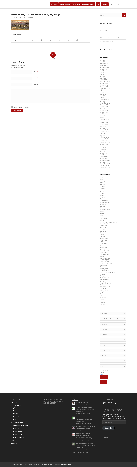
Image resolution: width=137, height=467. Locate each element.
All (102, 374)
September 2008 (105, 142)
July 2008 (102, 146)
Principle (103, 185)
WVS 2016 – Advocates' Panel (109, 190)
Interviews (103, 206)
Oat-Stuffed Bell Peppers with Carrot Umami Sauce (112, 37)
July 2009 (102, 133)
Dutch (102, 220)
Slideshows (103, 240)
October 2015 (104, 87)
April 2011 (103, 115)
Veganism (103, 197)
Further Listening (17, 431)
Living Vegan (14, 408)
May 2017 (103, 74)
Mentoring (14, 443)
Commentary (104, 201)
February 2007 (104, 157)
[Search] (112, 4)
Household (103, 265)
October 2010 (104, 123)
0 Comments (22, 17)
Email (36, 78)
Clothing (102, 229)
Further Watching (18, 428)
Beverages (103, 181)
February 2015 (104, 99)
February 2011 (104, 119)
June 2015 (103, 92)
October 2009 (104, 132)
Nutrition (103, 213)
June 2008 (103, 148)
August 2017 (104, 69)
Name (36, 72)
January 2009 (104, 139)
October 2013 (104, 105)
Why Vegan (14, 402)
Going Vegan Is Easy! (16, 405)
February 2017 (104, 80)
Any (103, 372)
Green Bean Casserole (105, 34)
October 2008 (104, 141)
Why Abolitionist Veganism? (20, 425)
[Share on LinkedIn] (50, 40)
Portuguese (103, 276)
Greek (102, 256)
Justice (102, 235)
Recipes (15, 413)
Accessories (103, 244)
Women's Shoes (105, 202)
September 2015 (105, 89)
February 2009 (104, 137)
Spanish (102, 177)
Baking (102, 195)
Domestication (104, 279)
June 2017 (103, 72)
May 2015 (103, 94)
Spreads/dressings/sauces (108, 222)
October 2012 (104, 107)
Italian (102, 267)
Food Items (103, 252)
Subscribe (108, 428)
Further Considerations (19, 420)
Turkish (102, 188)
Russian (102, 294)
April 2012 (103, 108)
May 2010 (103, 126)
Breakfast (103, 208)
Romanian (103, 288)
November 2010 (105, 121)
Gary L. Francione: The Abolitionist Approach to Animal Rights (52, 401)
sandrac (31, 17)
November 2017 (105, 67)
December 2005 (105, 164)
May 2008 (103, 149)
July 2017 (102, 71)
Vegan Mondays (105, 210)
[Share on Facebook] (15, 40)
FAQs (12, 440)
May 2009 (103, 135)
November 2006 (105, 160)
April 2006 (103, 162)
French (102, 233)
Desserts (102, 274)
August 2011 (104, 112)
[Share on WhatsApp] (33, 40)
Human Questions (106, 258)
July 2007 (102, 155)
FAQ (101, 295)
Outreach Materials (18, 437)
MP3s (101, 242)
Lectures (102, 217)
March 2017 (103, 78)
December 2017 (105, 65)
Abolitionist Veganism (17, 422)
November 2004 (105, 166)
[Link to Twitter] (118, 4)
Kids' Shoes (103, 218)
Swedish (102, 303)
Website (36, 84)
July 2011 (102, 114)
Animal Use (103, 247)
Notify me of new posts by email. (22, 107)
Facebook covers (105, 283)
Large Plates (104, 290)
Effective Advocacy (106, 263)
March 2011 (103, 117)
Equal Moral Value (105, 251)
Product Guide (104, 254)
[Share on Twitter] (24, 40)
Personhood (104, 224)
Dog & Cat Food (105, 287)
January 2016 (104, 85)
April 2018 (103, 62)
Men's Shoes (104, 204)
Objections (103, 226)
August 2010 (104, 124)
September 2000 (105, 167)
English (102, 186)
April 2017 (103, 76)
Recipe (102, 281)
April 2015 (103, 96)
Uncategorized (104, 269)
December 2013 (105, 103)
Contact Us (106, 440)
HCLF (101, 245)
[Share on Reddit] (77, 40)
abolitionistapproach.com (110, 404)
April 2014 (103, 101)
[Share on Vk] (68, 40)
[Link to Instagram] (124, 4)
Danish (102, 215)
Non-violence (104, 270)
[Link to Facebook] (121, 4)
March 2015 (103, 98)
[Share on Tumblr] (59, 40)
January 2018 (104, 64)
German (102, 249)
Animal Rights (104, 238)
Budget (102, 179)
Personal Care (104, 278)
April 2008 (103, 151)
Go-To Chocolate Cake (105, 27)
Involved (102, 301)
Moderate (103, 297)
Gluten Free (103, 231)
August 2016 (104, 83)
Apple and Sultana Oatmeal (106, 41)
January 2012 (104, 110)
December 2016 (105, 81)
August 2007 (104, 153)
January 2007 (104, 158)
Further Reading (17, 434)
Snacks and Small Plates (107, 272)
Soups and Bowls (105, 261)
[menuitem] (54, 4)
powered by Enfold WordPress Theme (62, 464)
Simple (102, 292)
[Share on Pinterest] (41, 40)
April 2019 (103, 60)
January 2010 (104, 130)
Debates (102, 192)
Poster (102, 285)
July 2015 (102, 90)
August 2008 (104, 144)
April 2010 (103, 128)
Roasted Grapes (104, 30)
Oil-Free (102, 183)
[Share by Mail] (85, 40)
